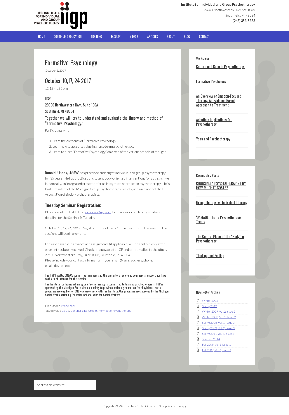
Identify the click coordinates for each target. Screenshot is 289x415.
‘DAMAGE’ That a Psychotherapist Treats (219, 219)
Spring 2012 (209, 306)
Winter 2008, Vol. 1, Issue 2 (219, 317)
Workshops (68, 305)
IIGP (60, 16)
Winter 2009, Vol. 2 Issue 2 (218, 311)
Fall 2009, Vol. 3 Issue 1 (216, 344)
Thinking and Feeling (210, 255)
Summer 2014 (211, 339)
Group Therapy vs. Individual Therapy (221, 202)
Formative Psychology (211, 81)
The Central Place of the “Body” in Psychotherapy (220, 239)
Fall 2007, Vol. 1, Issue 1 (216, 350)
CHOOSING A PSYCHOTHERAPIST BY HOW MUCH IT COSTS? (221, 185)
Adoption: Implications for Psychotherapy (214, 122)
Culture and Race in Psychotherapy (220, 66)
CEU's (65, 310)
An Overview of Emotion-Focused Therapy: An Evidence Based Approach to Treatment (218, 100)
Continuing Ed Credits (84, 310)
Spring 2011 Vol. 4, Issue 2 (218, 333)
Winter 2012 (210, 300)
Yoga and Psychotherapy (213, 139)
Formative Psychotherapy (115, 310)
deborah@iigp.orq (98, 212)
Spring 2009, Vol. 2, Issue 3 (218, 328)
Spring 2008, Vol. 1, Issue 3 (218, 322)
